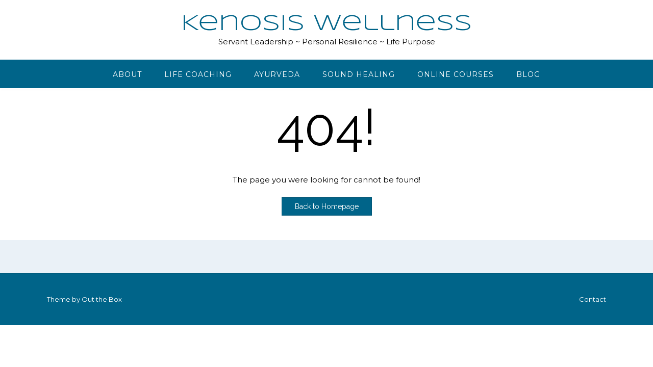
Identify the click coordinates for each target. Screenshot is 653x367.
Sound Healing (358, 74)
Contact (592, 299)
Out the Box (102, 299)
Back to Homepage (327, 206)
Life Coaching (198, 74)
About (127, 74)
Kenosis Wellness (326, 24)
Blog (528, 74)
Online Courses (455, 74)
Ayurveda (277, 74)
